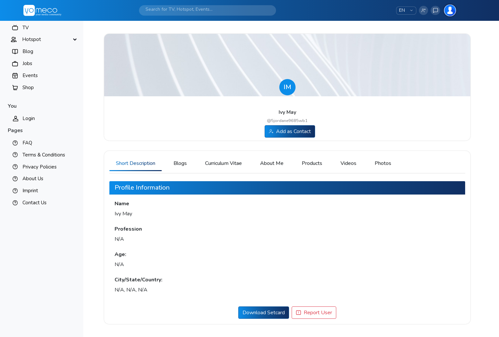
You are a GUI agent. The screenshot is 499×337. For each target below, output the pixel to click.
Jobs (27, 63)
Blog (27, 51)
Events (30, 75)
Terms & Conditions (43, 155)
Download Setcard (264, 312)
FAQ (27, 143)
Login (28, 118)
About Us (32, 178)
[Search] (201, 9)
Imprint (30, 190)
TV (25, 27)
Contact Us (34, 202)
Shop (28, 87)
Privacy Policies (39, 167)
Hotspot (31, 39)
